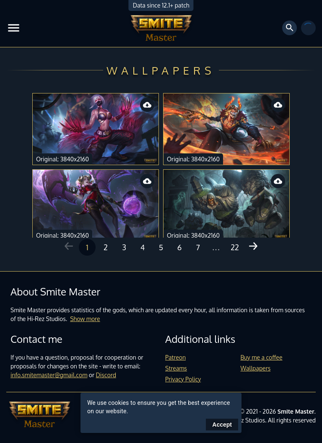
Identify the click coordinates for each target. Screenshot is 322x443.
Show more (85, 318)
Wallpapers (256, 368)
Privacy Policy (183, 379)
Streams (176, 368)
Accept (222, 424)
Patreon (175, 357)
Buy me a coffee (262, 357)
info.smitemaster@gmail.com (48, 374)
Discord (106, 374)
